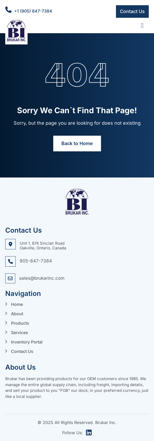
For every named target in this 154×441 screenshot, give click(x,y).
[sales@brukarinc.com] (10, 278)
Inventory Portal (27, 342)
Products (20, 323)
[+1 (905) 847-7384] (8, 10)
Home (17, 304)
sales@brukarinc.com (42, 278)
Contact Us (22, 351)
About (17, 314)
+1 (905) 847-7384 (33, 11)
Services (19, 332)
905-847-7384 (36, 261)
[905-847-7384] (10, 261)
